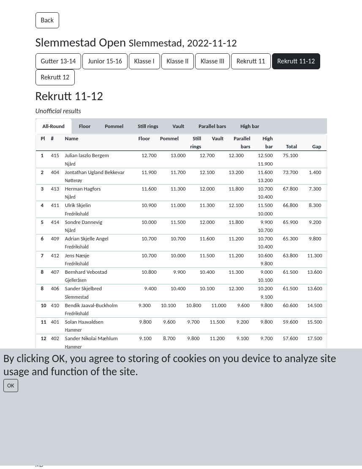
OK (10, 385)
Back (47, 20)
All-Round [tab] (54, 126)
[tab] (85, 126)
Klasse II (178, 61)
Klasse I (144, 61)
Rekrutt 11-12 (296, 61)
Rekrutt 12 (55, 77)
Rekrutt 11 (251, 61)
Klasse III (212, 61)
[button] (181, 159)
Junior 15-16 (105, 61)
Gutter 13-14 (58, 61)
